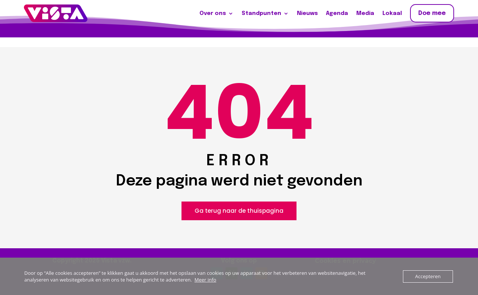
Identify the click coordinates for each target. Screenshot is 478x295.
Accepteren (428, 276)
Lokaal (392, 13)
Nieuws (307, 13)
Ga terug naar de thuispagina (239, 211)
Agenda (337, 13)
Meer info (205, 279)
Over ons (212, 13)
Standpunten (261, 13)
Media (365, 13)
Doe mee (432, 13)
